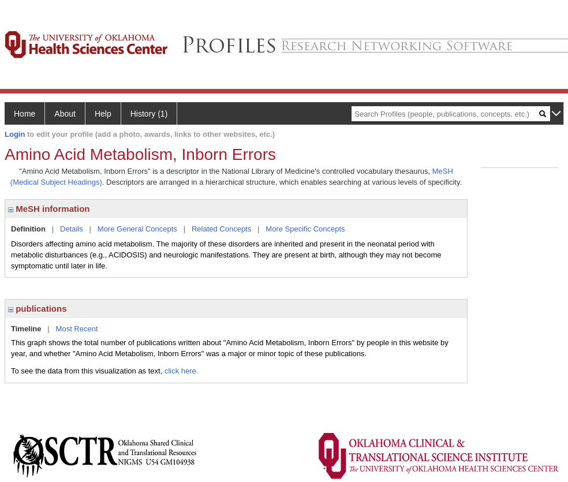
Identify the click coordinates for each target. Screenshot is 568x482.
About (65, 113)
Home (24, 113)
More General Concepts (137, 229)
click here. (182, 371)
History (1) (149, 113)
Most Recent (77, 328)
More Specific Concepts (305, 229)
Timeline (26, 328)
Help (103, 113)
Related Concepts (221, 229)
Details (71, 229)
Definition (28, 229)
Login (15, 134)
